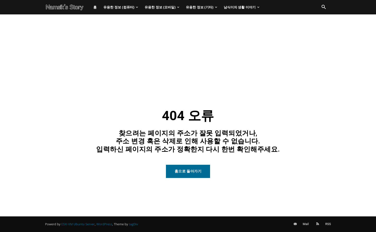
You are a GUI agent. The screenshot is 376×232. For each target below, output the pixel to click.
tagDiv (133, 224)
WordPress (104, 224)
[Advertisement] (188, 50)
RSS (328, 224)
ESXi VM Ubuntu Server (78, 224)
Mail (306, 224)
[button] (324, 7)
